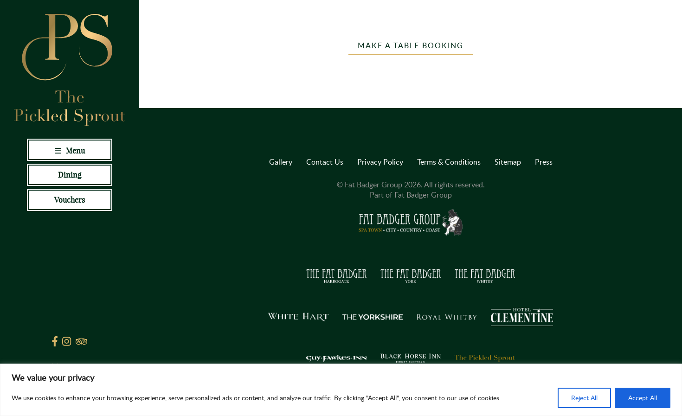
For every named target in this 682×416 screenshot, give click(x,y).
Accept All (642, 397)
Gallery (280, 162)
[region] (341, 390)
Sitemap (508, 162)
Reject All (584, 397)
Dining (69, 174)
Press (544, 162)
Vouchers (69, 200)
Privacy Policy (380, 162)
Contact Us (324, 162)
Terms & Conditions (449, 162)
